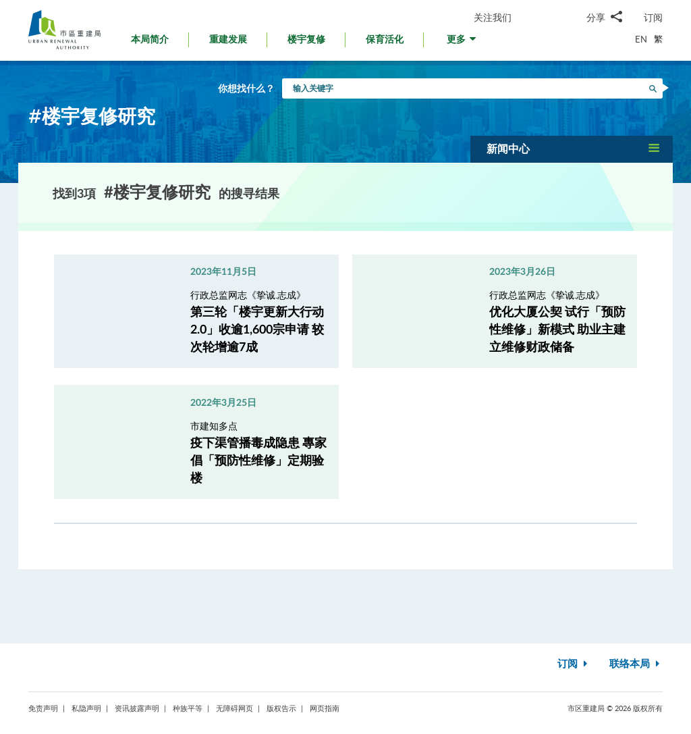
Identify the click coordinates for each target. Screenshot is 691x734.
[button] (462, 42)
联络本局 (636, 664)
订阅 (653, 17)
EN (641, 39)
